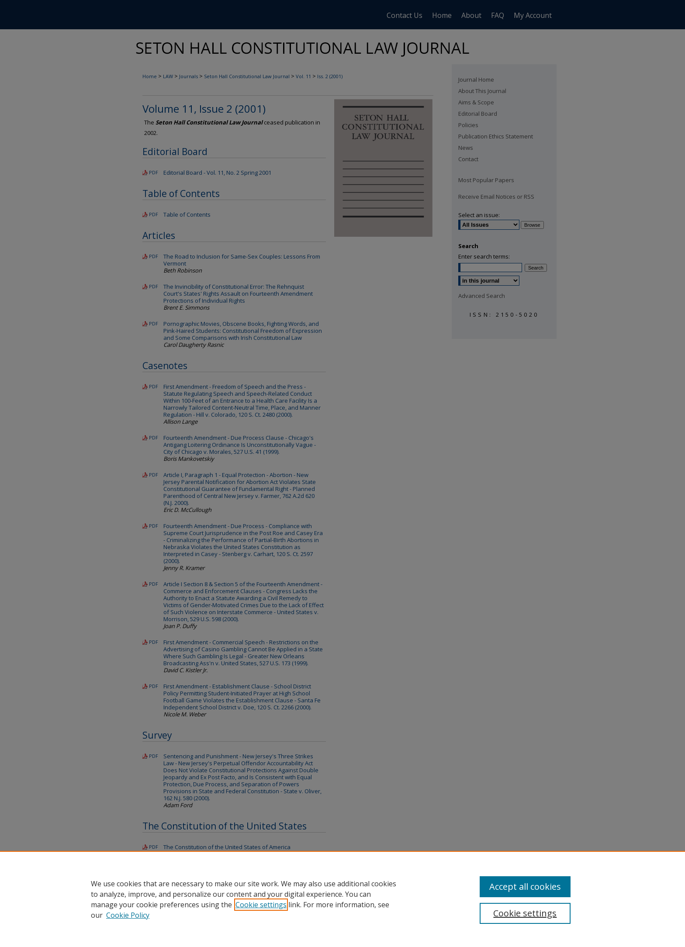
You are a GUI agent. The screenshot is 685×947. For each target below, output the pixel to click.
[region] (342, 899)
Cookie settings (261, 904)
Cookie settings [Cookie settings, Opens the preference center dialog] (525, 913)
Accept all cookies (525, 886)
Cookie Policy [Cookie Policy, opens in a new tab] (127, 915)
